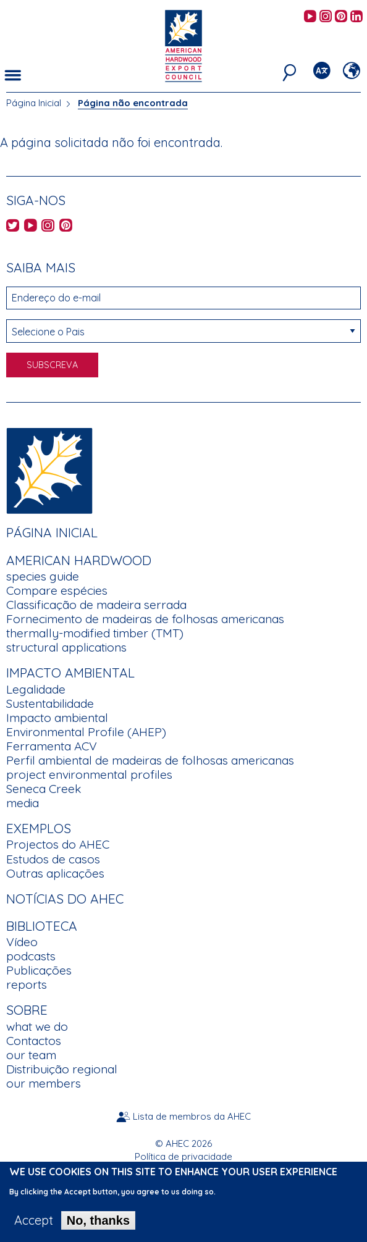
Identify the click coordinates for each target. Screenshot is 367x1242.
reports (26, 984)
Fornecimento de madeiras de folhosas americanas (145, 618)
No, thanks (98, 1227)
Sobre (27, 1010)
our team (31, 1054)
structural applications (66, 647)
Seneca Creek (43, 788)
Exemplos (38, 828)
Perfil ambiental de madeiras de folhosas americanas (150, 760)
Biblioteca (41, 926)
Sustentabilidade (50, 703)
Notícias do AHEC (65, 899)
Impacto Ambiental (70, 673)
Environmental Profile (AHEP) (86, 731)
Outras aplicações (55, 873)
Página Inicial (33, 103)
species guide (42, 576)
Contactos (33, 1040)
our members (43, 1083)
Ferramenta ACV (51, 746)
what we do (37, 1026)
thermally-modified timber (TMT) (95, 633)
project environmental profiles (89, 774)
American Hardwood (78, 560)
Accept (33, 1227)
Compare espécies (57, 590)
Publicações (39, 970)
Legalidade (35, 689)
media (22, 802)
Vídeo (22, 941)
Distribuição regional (61, 1069)
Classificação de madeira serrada (96, 604)
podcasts (31, 956)
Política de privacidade (183, 1156)
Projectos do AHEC (57, 844)
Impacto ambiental (57, 717)
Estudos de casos (53, 859)
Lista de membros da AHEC (192, 1116)
